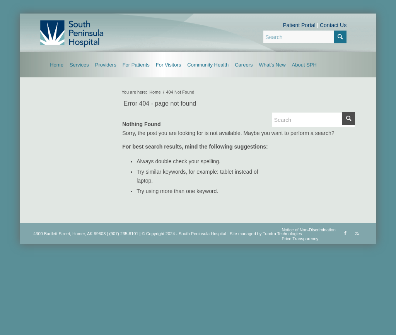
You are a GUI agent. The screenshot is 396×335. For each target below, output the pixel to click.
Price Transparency (300, 238)
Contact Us (333, 25)
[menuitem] (57, 64)
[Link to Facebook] (345, 233)
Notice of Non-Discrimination (308, 229)
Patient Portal (299, 25)
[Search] (304, 37)
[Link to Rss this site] (357, 233)
